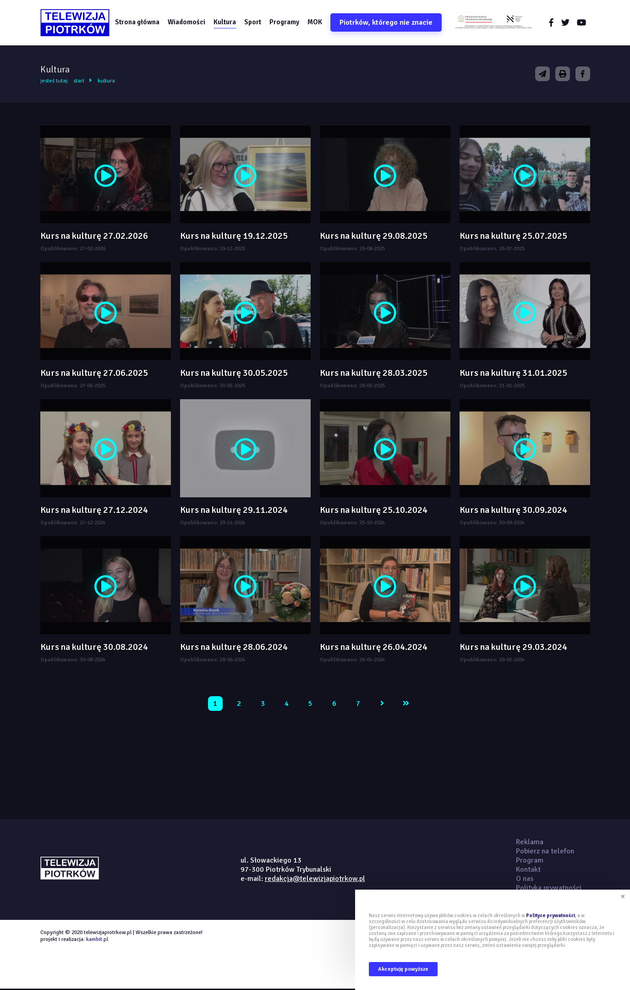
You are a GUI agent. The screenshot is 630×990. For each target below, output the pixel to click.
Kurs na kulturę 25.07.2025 (513, 236)
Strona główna (138, 22)
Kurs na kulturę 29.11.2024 (234, 510)
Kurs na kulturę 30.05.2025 (234, 374)
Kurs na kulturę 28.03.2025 (373, 374)
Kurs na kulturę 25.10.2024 (373, 510)
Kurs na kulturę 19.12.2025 (234, 236)
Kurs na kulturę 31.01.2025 (513, 374)
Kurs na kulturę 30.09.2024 (513, 510)
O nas (524, 879)
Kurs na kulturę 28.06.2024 (234, 647)
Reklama (529, 842)
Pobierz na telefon (545, 851)
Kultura (226, 22)
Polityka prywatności (548, 888)
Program (529, 860)
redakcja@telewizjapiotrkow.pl (315, 879)
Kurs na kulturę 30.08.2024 (94, 647)
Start (78, 81)
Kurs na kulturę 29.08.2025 (373, 236)
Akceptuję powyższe (403, 969)
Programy (286, 22)
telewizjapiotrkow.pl (75, 23)
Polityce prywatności (550, 915)
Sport (254, 22)
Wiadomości (188, 22)
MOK (316, 22)
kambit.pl (97, 939)
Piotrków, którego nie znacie (387, 23)
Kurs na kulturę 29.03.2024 (513, 647)
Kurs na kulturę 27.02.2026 (94, 236)
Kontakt (528, 869)
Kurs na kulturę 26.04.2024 (373, 647)
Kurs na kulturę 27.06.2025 (94, 374)
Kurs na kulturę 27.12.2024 (94, 510)
